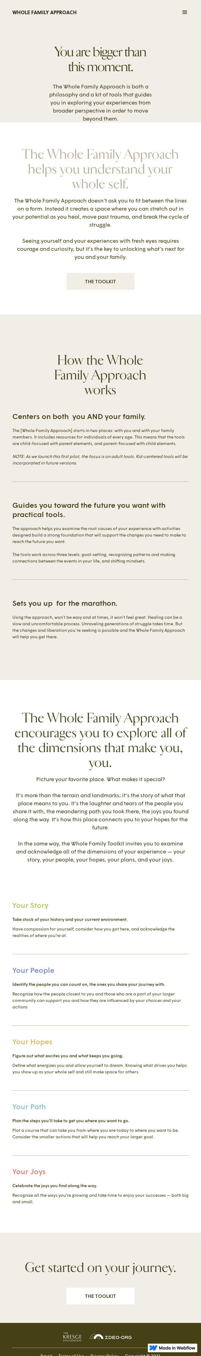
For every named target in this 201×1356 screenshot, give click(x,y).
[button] (165, 12)
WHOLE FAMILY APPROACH (44, 12)
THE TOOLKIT (100, 281)
